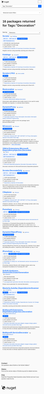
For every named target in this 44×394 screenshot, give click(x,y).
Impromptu (7, 116)
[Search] (39, 6)
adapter (22, 323)
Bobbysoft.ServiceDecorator (15, 332)
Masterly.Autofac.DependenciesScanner (21, 288)
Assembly (15, 303)
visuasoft (16, 54)
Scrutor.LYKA (9, 73)
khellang (14, 36)
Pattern (4, 303)
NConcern (7, 126)
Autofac (18, 302)
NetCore (34, 164)
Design (37, 302)
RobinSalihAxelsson (10, 313)
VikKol (7, 152)
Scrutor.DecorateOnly (12, 170)
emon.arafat (21, 73)
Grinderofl (20, 89)
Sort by (5, 32)
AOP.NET (22, 136)
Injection (13, 48)
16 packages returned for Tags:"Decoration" (19, 23)
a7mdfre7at (8, 290)
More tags (16, 137)
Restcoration (8, 89)
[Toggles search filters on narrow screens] (39, 12)
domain (13, 99)
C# (26, 136)
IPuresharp (8, 251)
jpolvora (21, 107)
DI (16, 48)
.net (18, 219)
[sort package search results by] (24, 32)
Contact (4, 363)
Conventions (26, 48)
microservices (33, 219)
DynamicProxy (9, 107)
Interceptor (34, 116)
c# (10, 219)
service (27, 219)
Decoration (32, 48)
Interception (21, 116)
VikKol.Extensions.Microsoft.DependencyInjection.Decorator (17, 149)
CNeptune (7, 192)
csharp (13, 219)
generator (15, 282)
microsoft (5, 324)
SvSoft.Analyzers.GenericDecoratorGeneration (16, 271)
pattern (35, 323)
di (37, 219)
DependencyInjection (14, 164)
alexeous (27, 170)
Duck (20, 243)
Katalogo (7, 54)
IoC (34, 302)
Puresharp (7, 209)
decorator (20, 282)
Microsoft (6, 164)
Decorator (23, 164)
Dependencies (24, 302)
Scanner (30, 302)
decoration (23, 99)
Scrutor (6, 36)
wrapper (27, 323)
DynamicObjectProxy (12, 232)
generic (37, 282)
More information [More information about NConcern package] (16, 144)
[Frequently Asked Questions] (3, 375)
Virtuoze (17, 126)
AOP (15, 136)
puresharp (7, 219)
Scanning (19, 48)
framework (22, 219)
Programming (15, 118)
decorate (17, 323)
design (31, 323)
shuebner (7, 274)
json (7, 99)
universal (32, 282)
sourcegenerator (8, 282)
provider (14, 324)
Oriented (9, 118)
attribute (17, 99)
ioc (3, 221)
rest (5, 99)
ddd (10, 99)
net (16, 219)
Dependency (7, 48)
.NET (18, 136)
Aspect (4, 118)
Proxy (16, 116)
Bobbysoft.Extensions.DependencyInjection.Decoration (17, 310)
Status (3, 369)
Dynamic (12, 116)
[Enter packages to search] (19, 6)
